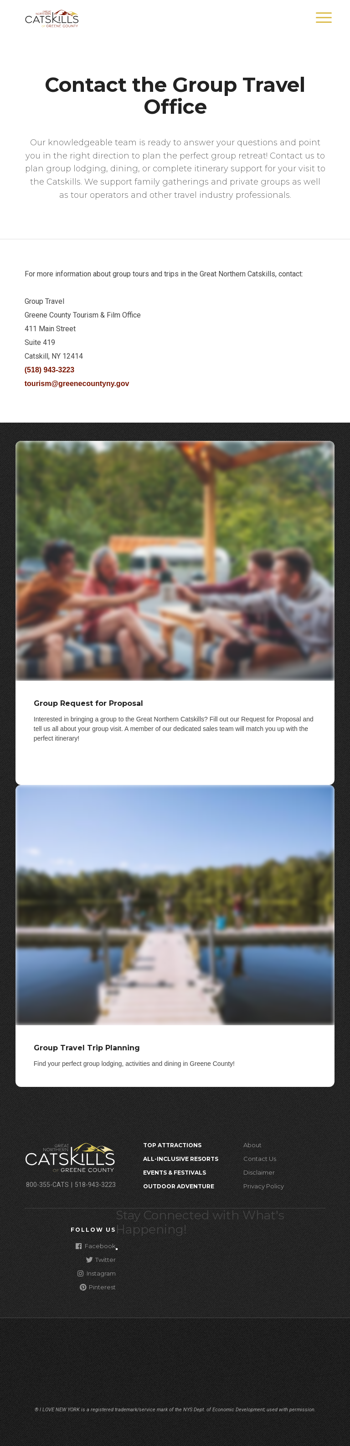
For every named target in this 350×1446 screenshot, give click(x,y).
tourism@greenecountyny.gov (77, 383)
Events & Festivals (174, 1172)
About (252, 1145)
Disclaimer (259, 1172)
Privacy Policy (263, 1186)
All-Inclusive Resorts (180, 1158)
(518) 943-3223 (49, 370)
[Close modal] (117, 1249)
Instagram (96, 1273)
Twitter (101, 1259)
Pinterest (98, 1286)
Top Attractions (172, 1145)
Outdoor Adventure (178, 1186)
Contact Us (259, 1158)
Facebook (96, 1245)
